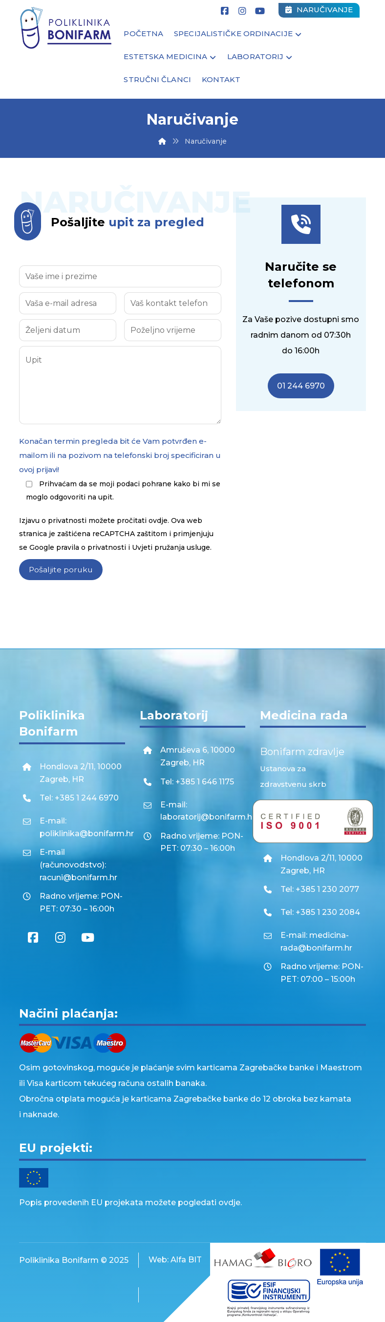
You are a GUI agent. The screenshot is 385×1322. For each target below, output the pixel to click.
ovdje (158, 524)
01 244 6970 (301, 387)
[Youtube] (260, 11)
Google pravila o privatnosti (77, 551)
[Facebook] (225, 11)
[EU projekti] (192, 1177)
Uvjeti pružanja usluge (171, 551)
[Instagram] (242, 11)
